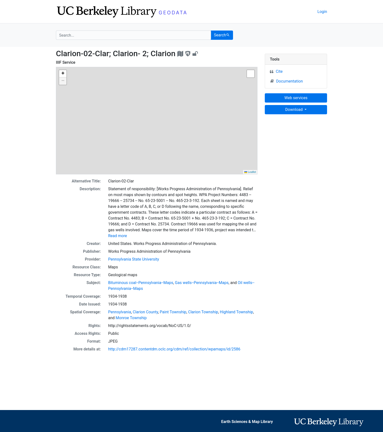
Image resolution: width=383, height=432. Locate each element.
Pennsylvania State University (133, 259)
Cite (279, 71)
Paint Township (173, 312)
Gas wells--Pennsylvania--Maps (202, 282)
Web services (295, 97)
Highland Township (236, 312)
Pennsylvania (119, 312)
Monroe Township (131, 318)
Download (294, 109)
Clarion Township (203, 312)
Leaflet (250, 171)
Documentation (286, 81)
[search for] (133, 35)
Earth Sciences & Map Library (247, 421)
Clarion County (145, 312)
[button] (62, 73)
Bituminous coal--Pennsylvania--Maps (140, 282)
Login (322, 11)
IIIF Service (65, 62)
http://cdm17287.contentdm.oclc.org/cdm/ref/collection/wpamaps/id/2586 (174, 349)
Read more (117, 235)
